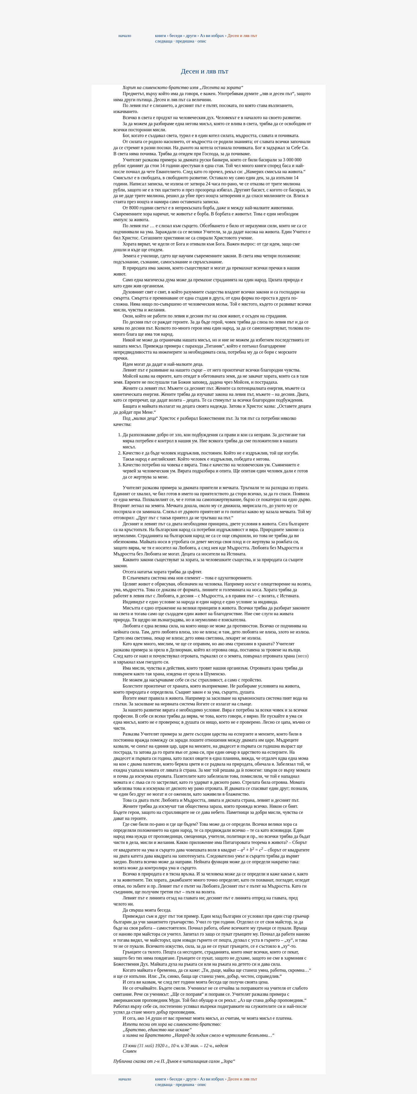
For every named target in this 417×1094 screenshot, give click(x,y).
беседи (176, 35)
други (191, 35)
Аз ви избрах (212, 35)
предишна (185, 41)
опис (201, 41)
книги (160, 35)
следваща (164, 41)
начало (124, 35)
